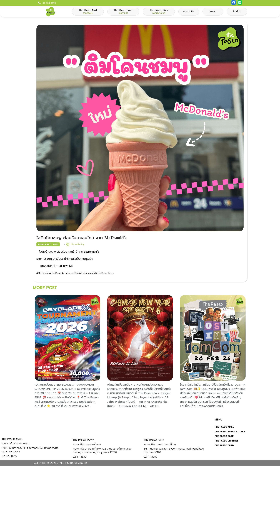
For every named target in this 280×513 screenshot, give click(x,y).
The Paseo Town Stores (229, 431)
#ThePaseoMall (87, 273)
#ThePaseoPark (70, 273)
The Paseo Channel (226, 440)
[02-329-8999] (39, 3)
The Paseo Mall (224, 427)
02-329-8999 (49, 3)
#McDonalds (43, 273)
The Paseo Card (224, 445)
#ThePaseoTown (105, 273)
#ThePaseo (56, 273)
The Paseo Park (224, 436)
